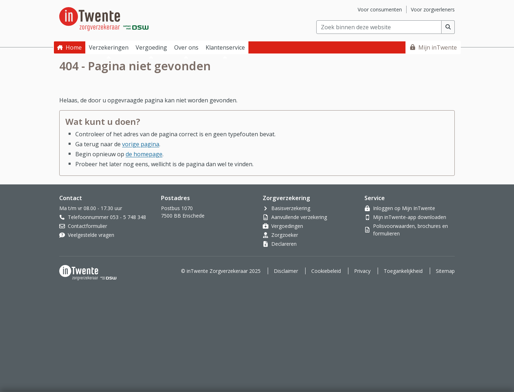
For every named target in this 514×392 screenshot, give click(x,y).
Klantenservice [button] (225, 47)
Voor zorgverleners (433, 9)
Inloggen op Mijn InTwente (404, 208)
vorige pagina (140, 144)
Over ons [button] (186, 47)
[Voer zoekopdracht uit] (448, 27)
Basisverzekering (290, 208)
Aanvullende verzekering (299, 217)
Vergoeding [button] (151, 47)
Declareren (284, 243)
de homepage (144, 154)
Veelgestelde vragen (91, 234)
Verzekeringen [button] (108, 47)
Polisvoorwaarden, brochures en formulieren (410, 230)
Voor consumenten (380, 9)
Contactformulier (87, 226)
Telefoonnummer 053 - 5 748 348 (107, 217)
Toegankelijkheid (403, 271)
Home (74, 47)
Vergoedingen (287, 226)
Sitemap (445, 271)
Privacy (362, 271)
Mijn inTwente (437, 47)
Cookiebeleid (326, 271)
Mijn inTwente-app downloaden (409, 217)
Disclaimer (286, 271)
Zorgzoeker (284, 234)
